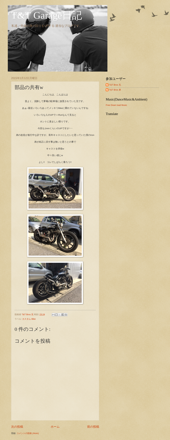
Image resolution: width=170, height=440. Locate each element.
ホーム (55, 426)
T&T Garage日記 (46, 15)
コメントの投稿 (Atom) (28, 433)
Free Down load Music (116, 105)
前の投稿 (93, 426)
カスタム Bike (29, 319)
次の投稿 (17, 426)
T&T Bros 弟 (115, 90)
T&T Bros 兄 (115, 85)
